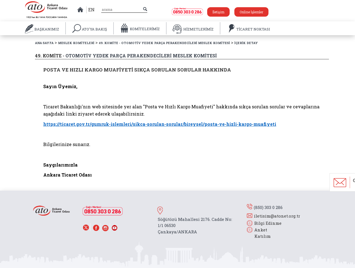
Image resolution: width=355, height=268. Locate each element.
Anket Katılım (259, 233)
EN (91, 9)
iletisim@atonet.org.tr (277, 216)
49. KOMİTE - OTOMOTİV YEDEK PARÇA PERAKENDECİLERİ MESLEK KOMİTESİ (164, 43)
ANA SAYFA (44, 43)
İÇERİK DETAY (246, 43)
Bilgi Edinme (268, 223)
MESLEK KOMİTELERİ (76, 43)
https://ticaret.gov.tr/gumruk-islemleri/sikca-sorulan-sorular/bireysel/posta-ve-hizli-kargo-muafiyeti (159, 124)
